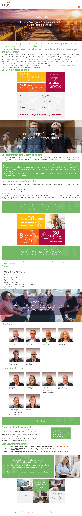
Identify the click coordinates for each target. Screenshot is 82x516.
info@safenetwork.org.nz (9, 263)
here (16, 199)
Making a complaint (54, 512)
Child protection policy (9, 512)
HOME (22, 7)
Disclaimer (40, 512)
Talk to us (67, 512)
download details (65, 446)
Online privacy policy (26, 512)
